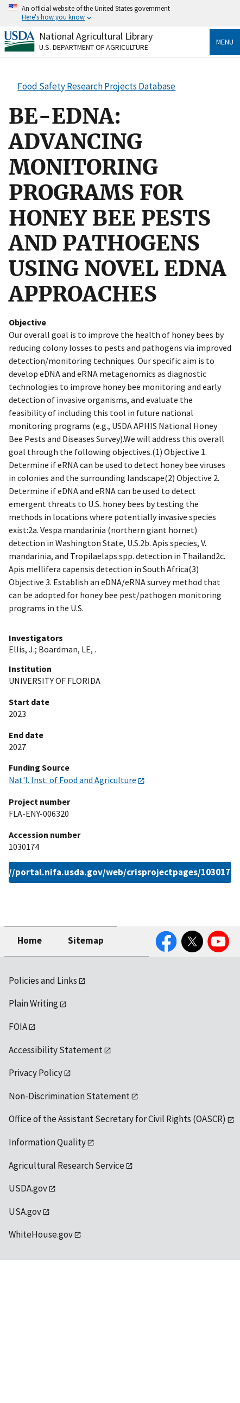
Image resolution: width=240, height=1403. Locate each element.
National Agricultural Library (96, 36)
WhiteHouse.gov (41, 1234)
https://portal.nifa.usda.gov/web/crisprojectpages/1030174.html (120, 872)
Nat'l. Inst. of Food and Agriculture (72, 779)
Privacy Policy (35, 1073)
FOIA (18, 1027)
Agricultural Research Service (66, 1165)
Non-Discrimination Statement (69, 1096)
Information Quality (47, 1142)
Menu (224, 42)
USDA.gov (28, 1188)
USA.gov (25, 1212)
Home (29, 940)
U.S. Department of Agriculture (93, 47)
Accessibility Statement (56, 1050)
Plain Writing (33, 1003)
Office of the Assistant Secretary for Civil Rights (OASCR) (117, 1119)
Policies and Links (43, 980)
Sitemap (86, 940)
